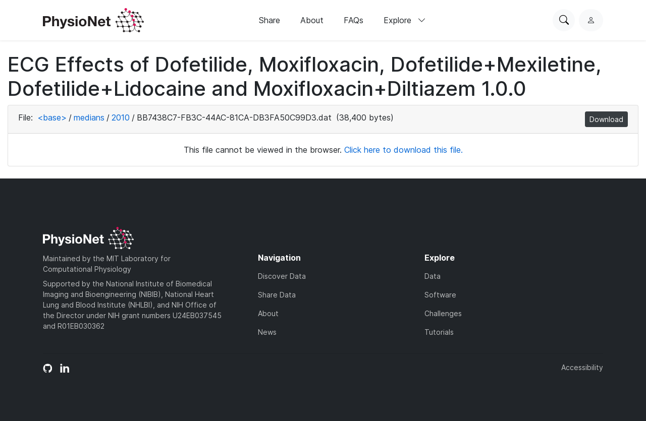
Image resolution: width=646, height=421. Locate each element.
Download (606, 119)
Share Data (277, 294)
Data (432, 276)
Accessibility (582, 367)
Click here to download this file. (403, 150)
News (267, 332)
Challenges (443, 313)
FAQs (353, 20)
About (312, 20)
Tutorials (439, 332)
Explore (405, 20)
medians (89, 117)
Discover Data (282, 276)
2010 (121, 117)
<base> (52, 117)
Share (269, 20)
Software (440, 294)
